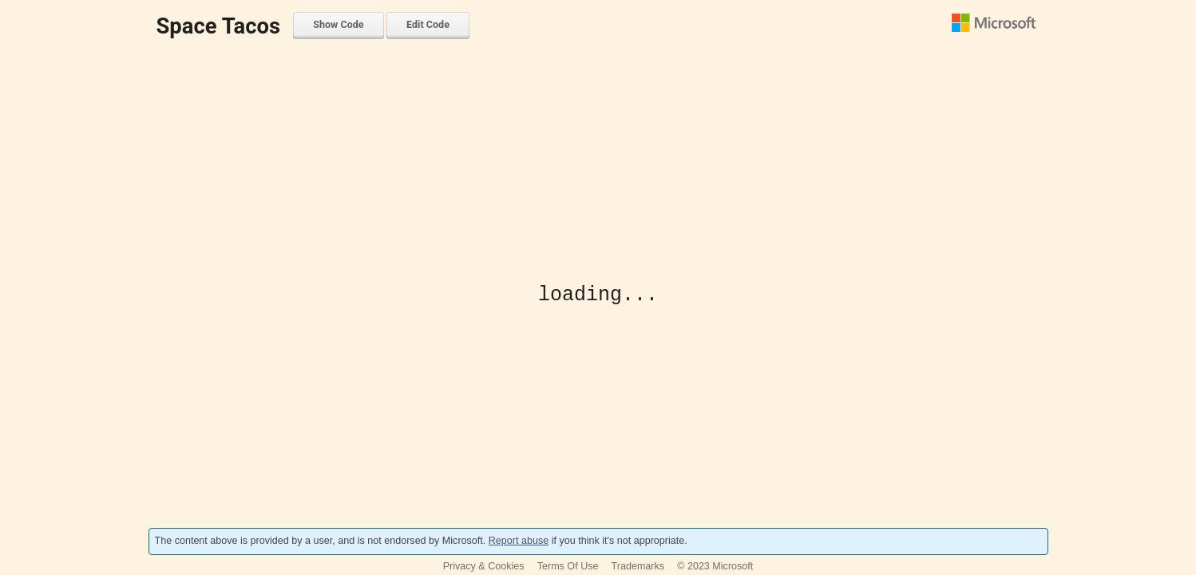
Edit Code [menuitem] (427, 24)
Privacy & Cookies (484, 566)
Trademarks (638, 566)
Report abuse (518, 540)
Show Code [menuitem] (338, 24)
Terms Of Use (568, 566)
